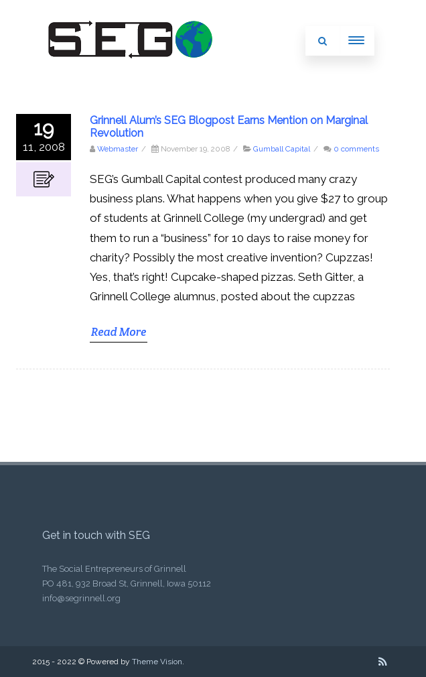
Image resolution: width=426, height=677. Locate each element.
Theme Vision (157, 661)
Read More (118, 331)
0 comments (356, 148)
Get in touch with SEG (96, 535)
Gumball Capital (281, 148)
